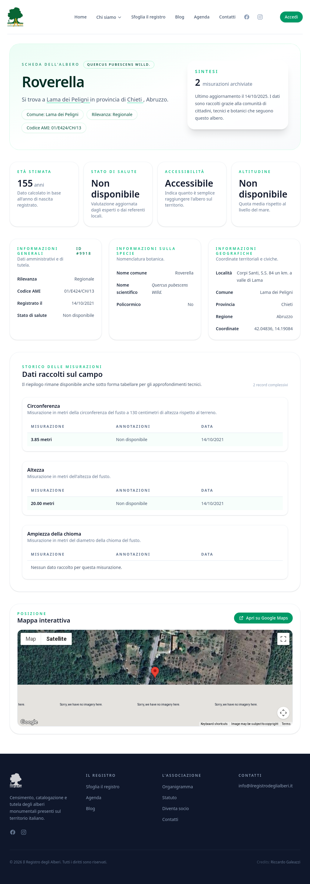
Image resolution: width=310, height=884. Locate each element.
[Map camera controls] (283, 691)
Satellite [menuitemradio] (56, 639)
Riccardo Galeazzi (285, 862)
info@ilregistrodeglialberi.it (266, 786)
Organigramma (177, 786)
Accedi (291, 17)
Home (80, 17)
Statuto (169, 797)
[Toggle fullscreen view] (283, 639)
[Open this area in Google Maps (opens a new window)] (29, 722)
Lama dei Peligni (68, 99)
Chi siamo (109, 17)
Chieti (135, 99)
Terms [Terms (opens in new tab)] (286, 724)
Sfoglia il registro (148, 17)
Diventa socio (175, 808)
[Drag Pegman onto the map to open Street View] (283, 713)
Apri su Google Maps (263, 618)
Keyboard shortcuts (214, 724)
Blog (179, 17)
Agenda (201, 17)
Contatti (227, 17)
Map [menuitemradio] (31, 639)
